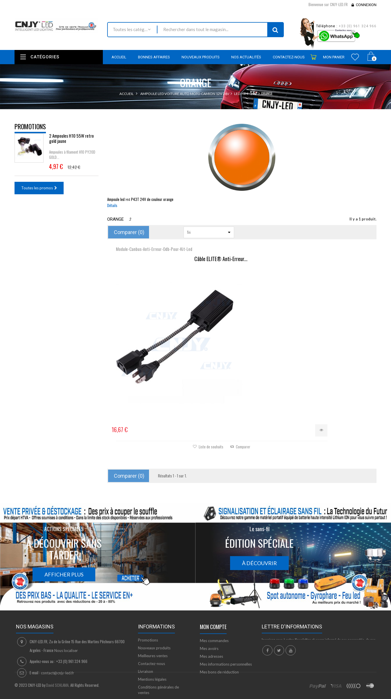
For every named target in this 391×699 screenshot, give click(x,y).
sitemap (145, 663)
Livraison (145, 626)
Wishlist (355, 57)
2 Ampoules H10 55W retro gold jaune (71, 142)
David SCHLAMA (57, 696)
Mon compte (213, 582)
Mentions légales (152, 634)
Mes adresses (211, 611)
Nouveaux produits (154, 603)
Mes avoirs (209, 603)
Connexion (366, 5)
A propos (146, 655)
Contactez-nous (151, 619)
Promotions (30, 126)
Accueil (126, 93)
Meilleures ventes (153, 611)
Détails (112, 205)
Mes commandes (214, 596)
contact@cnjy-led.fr (57, 628)
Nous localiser (66, 605)
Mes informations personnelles (226, 619)
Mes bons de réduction (219, 627)
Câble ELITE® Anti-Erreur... (152, 263)
